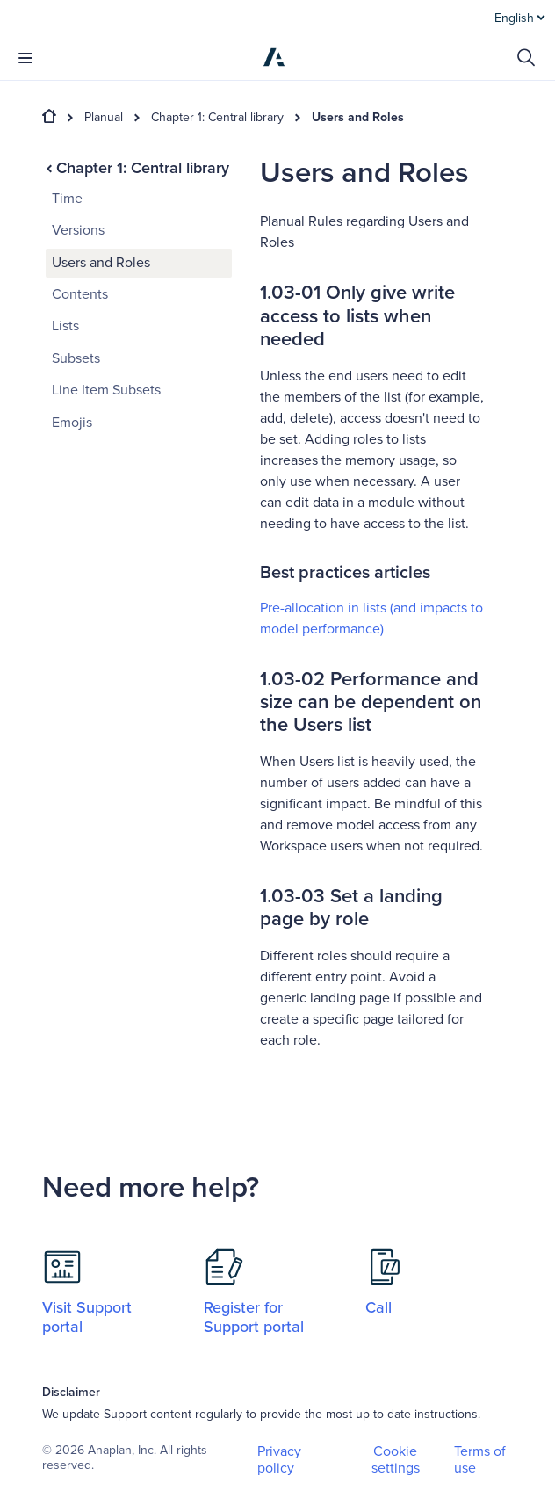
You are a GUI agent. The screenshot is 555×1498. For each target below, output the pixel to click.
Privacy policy (279, 1460)
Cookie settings (395, 1460)
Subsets (76, 358)
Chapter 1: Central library (217, 118)
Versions (78, 230)
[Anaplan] (274, 57)
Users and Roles (358, 118)
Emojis (72, 422)
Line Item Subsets (106, 390)
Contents (80, 294)
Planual (103, 118)
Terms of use (480, 1460)
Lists (65, 326)
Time (67, 198)
